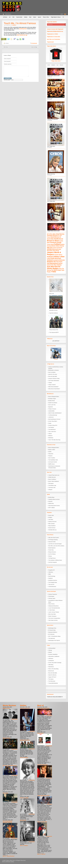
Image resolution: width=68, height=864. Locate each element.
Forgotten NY (51, 570)
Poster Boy (51, 549)
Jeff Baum (50, 658)
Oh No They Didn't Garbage (54, 662)
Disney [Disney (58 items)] (62, 246)
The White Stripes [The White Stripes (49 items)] (56, 270)
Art (9, 17)
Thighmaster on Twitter (52, 34)
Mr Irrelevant (51, 634)
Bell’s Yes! (49, 98)
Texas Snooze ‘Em (53, 329)
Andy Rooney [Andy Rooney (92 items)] (60, 234)
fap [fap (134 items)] (48, 247)
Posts (62, 14)
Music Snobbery (52, 479)
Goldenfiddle (51, 410)
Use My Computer (52, 562)
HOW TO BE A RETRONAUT (55, 413)
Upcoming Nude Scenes (54, 505)
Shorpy (50, 556)
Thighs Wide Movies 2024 (53, 75)
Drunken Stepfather (53, 654)
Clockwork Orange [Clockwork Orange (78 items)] (55, 242)
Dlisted (50, 652)
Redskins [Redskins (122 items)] (50, 261)
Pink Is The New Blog (53, 668)
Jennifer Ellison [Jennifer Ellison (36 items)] (58, 254)
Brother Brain (51, 400)
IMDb (49, 574)
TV (63, 17)
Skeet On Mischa (52, 674)
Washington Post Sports (54, 640)
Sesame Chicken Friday (54, 378)
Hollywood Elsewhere (53, 605)
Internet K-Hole (52, 541)
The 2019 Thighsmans (42, 764)
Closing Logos (51, 598)
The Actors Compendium (54, 618)
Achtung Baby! (51, 648)
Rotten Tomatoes (52, 616)
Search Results (8, 14)
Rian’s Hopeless (6, 738)
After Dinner (6, 47)
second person (23, 28)
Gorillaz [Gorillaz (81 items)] (49, 249)
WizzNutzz (50, 437)
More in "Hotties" (24, 845)
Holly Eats (50, 453)
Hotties (25, 17)
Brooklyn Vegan (52, 398)
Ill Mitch (50, 517)
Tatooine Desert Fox (25, 708)
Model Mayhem (52, 547)
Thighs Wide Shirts (55, 60)
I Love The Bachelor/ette (54, 607)
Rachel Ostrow (51, 527)
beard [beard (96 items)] (52, 237)
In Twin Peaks (51, 610)
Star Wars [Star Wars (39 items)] (54, 265)
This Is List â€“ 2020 (42, 821)
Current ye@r (7, 81)
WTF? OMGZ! (51, 507)
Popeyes (50, 455)
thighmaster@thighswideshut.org (55, 31)
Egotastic (50, 406)
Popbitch (50, 578)
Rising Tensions (52, 552)
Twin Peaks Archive (53, 620)
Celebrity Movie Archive (54, 499)
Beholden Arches (53, 310)
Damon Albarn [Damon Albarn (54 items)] (56, 246)
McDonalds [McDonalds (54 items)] (58, 258)
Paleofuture (51, 666)
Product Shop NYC (52, 425)
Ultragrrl (50, 489)
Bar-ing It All (23, 820)
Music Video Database (53, 481)
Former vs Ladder (24, 797)
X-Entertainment (52, 586)
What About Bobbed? (53, 386)
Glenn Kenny (51, 603)
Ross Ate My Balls (52, 376)
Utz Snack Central (52, 461)
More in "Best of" (41, 854)
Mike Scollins (51, 523)
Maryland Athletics (52, 632)
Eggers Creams (6, 708)
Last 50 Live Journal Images (55, 543)
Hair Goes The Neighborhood (10, 765)
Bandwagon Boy (52, 628)
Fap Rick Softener (53, 313)
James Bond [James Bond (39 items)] (55, 250)
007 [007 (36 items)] (48, 234)
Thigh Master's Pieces (56, 17)
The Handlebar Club (53, 459)
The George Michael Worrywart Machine (7, 822)
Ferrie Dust (5, 793)
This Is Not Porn (52, 431)
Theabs (50, 382)
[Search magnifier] (66, 24)
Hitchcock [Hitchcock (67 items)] (55, 249)
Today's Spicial (52, 384)
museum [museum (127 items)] (50, 260)
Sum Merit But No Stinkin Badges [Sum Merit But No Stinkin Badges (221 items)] (53, 267)
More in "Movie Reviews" (9, 856)
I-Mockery (50, 572)
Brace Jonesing (51, 173)
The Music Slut (51, 487)
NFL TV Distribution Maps (54, 636)
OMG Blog (50, 664)
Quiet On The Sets (52, 374)
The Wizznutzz (51, 681)
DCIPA (49, 451)
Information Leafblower (53, 656)
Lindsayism (51, 660)
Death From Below (52, 402)
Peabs (49, 423)
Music (34, 17)
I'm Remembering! (52, 415)
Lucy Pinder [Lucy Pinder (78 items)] (50, 258)
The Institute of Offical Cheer (55, 560)
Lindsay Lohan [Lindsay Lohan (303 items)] (58, 257)
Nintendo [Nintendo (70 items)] (62, 260)
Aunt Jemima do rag (22, 35)
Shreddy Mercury (52, 529)
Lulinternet (51, 417)
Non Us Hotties (52, 372)
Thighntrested (50, 41)
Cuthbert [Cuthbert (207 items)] (57, 244)
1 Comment (49, 715)
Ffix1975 (50, 501)
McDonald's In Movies (53, 370)
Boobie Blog (51, 497)
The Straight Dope (52, 582)
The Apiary (50, 679)
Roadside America (52, 580)
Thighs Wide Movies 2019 (43, 795)
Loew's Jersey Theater (53, 612)
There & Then (46, 17)
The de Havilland (24, 757)
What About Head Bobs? (54, 388)
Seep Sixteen (40, 733)
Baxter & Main (51, 449)
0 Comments (14, 25)
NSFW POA (51, 503)
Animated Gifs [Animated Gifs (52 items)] (51, 235)
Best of (40, 705)
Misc (30, 17)
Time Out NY (51, 584)
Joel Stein (50, 519)
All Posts (5, 17)
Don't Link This (52, 404)
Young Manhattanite (53, 683)
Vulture (50, 433)
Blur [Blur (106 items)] (52, 239)
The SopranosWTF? (54, 332)
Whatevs (50, 435)
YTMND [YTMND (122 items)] (53, 272)
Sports (39, 17)
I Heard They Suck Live (53, 475)
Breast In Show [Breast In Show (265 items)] (53, 241)
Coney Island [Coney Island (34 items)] (50, 244)
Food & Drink (19, 17)
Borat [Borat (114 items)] (61, 239)
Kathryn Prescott (52, 521)
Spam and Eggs (34, 47)
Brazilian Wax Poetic (25, 740)
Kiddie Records (52, 477)
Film (13, 17)
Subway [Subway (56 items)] (59, 265)
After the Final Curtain (53, 537)
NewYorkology (51, 576)
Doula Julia (51, 515)
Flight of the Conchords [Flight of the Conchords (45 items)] (55, 247)
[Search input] (56, 24)
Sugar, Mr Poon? (52, 677)
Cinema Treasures (52, 594)
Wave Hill (51, 293)
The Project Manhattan (53, 380)
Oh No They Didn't (52, 421)
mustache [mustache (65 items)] (56, 260)
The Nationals (51, 638)
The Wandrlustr (52, 429)
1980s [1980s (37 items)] (53, 234)
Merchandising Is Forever (54, 419)
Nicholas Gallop (10, 861)
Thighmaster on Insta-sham (53, 36)
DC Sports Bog (51, 630)
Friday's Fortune (52, 408)
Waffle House (51, 464)
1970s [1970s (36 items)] (50, 234)
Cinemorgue (51, 596)
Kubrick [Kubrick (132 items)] (49, 257)
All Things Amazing (53, 539)
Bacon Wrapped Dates (53, 396)
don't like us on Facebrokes (53, 39)
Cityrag (50, 650)
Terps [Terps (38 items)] (60, 268)
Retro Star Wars (52, 614)
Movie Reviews (9, 705)
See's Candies (51, 457)
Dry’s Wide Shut (51, 146)
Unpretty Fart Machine (52, 119)
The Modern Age (52, 485)
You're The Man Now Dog (54, 439)
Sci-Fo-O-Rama (52, 554)
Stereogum (51, 483)
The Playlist (51, 427)
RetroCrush (51, 670)
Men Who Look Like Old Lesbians (56, 545)
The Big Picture (52, 558)
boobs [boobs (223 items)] (56, 239)
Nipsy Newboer (52, 525)
